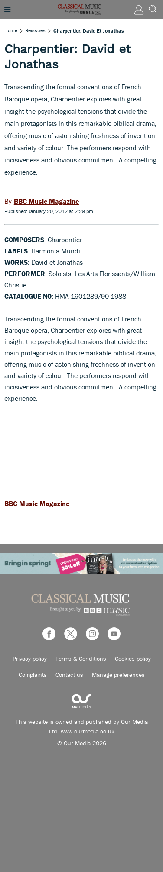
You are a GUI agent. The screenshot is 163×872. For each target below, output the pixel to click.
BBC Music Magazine (37, 503)
